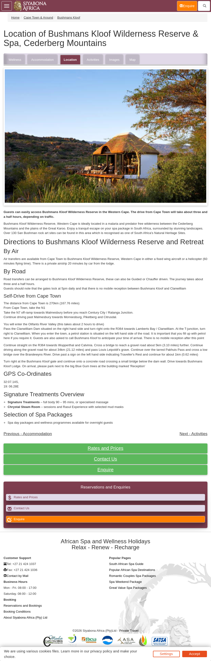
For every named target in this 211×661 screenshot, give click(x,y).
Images (114, 59)
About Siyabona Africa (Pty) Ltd (25, 617)
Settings (166, 654)
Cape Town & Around (38, 17)
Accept (194, 654)
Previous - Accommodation (28, 434)
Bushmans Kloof (68, 17)
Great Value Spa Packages (128, 588)
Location (70, 59)
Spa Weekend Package (125, 582)
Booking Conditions (17, 611)
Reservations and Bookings (23, 605)
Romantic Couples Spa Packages (132, 576)
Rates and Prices (105, 448)
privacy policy (101, 651)
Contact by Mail (17, 576)
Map (132, 59)
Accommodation (42, 59)
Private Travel (128, 630)
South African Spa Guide (126, 564)
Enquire (106, 469)
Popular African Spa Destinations (132, 570)
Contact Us (105, 459)
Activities (93, 59)
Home (15, 17)
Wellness (15, 59)
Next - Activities (193, 434)
